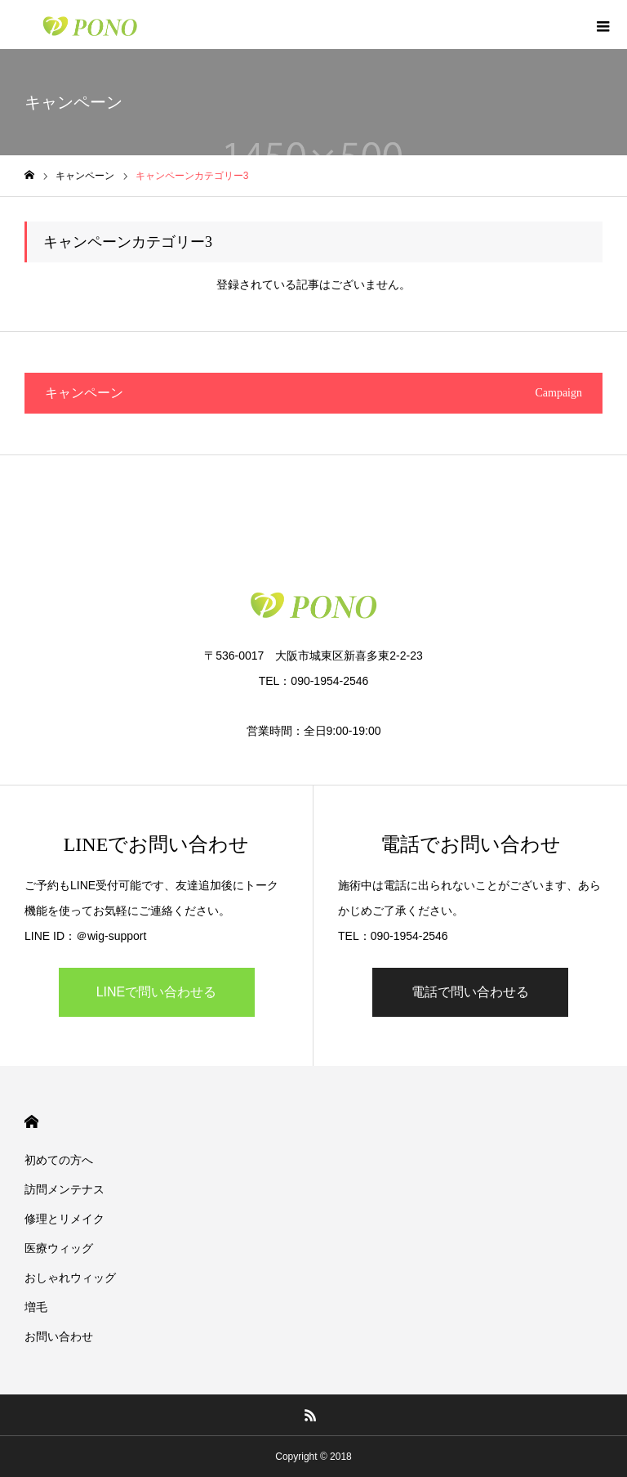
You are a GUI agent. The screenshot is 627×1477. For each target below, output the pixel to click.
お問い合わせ (58, 1336)
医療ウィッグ (58, 1248)
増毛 (35, 1307)
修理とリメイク (64, 1218)
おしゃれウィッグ (70, 1277)
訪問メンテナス (64, 1189)
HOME (31, 1122)
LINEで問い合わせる (156, 992)
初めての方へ (58, 1159)
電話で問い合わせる (470, 992)
